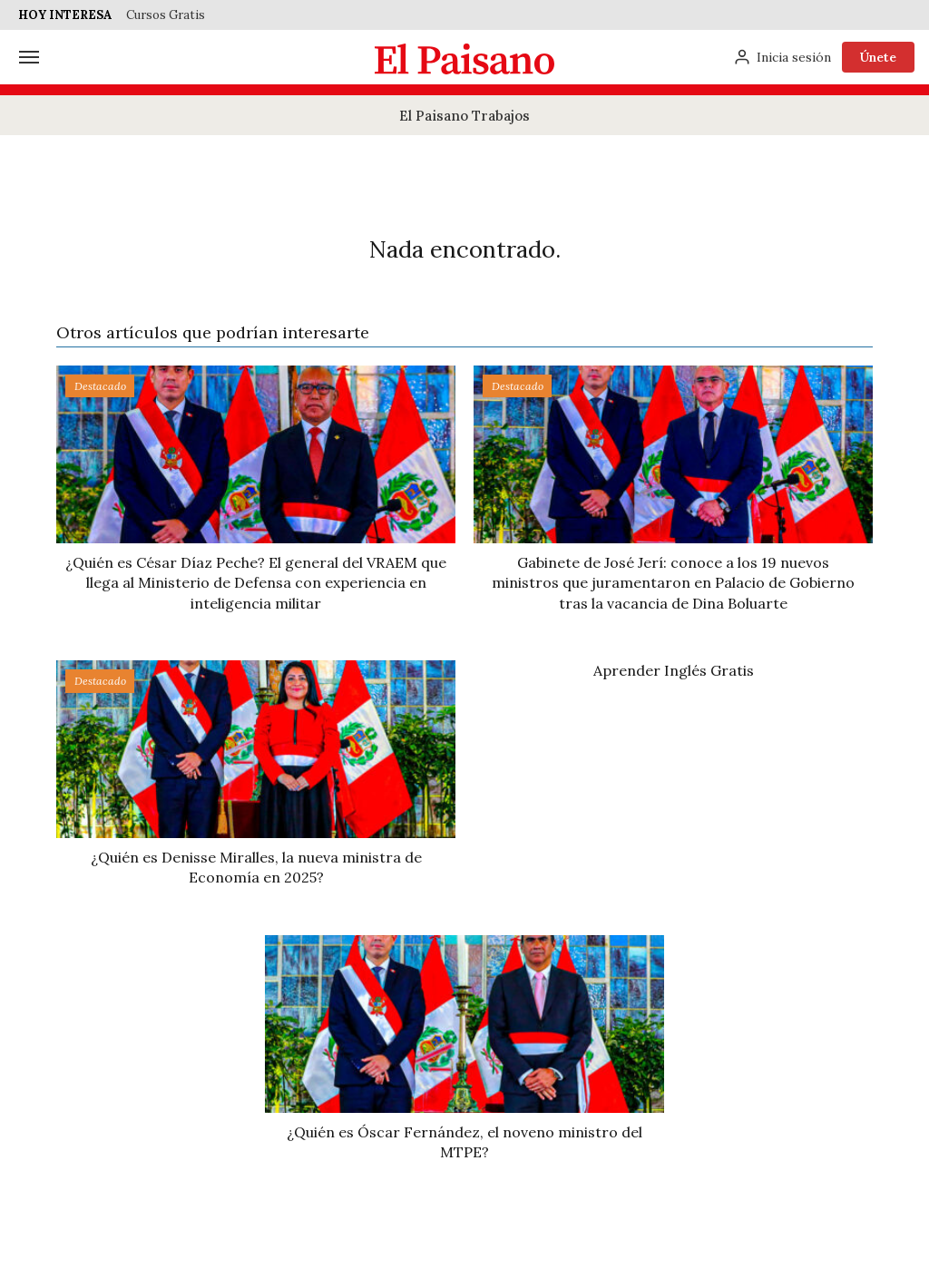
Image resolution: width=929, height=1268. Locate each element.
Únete (878, 57)
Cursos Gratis (165, 15)
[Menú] (29, 57)
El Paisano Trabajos (464, 115)
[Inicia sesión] (782, 57)
